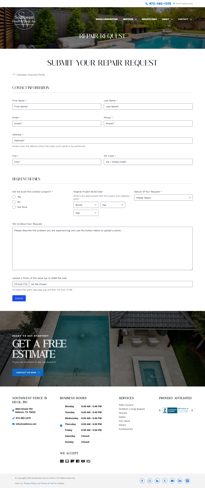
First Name (19, 100)
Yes (19, 196)
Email (16, 117)
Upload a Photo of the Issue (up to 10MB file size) (39, 278)
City (15, 156)
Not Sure (22, 207)
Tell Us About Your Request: (27, 224)
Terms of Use (47, 483)
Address (17, 134)
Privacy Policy (30, 483)
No (18, 202)
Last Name (111, 100)
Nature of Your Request (148, 191)
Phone (108, 117)
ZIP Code (110, 156)
